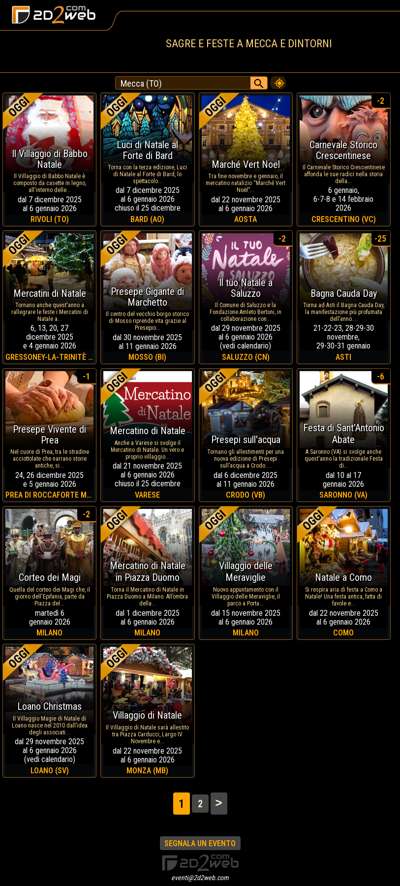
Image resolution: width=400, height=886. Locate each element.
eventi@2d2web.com (200, 878)
